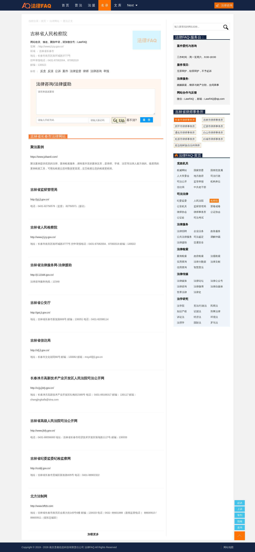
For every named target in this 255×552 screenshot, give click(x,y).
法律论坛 (199, 280)
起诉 (239, 502)
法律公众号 (216, 280)
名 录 (104, 5)
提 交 (146, 119)
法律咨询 (226, 5)
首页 (43, 21)
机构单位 (215, 181)
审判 (239, 515)
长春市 (50, 51)
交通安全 (199, 242)
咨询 (239, 527)
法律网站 (54, 21)
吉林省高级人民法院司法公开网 (53, 421)
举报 (106, 71)
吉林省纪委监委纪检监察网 (50, 458)
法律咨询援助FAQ (39, 5)
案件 (65, 71)
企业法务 (199, 231)
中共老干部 (200, 187)
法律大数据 (200, 261)
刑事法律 (215, 311)
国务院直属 (216, 170)
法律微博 (199, 286)
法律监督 (75, 71)
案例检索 (182, 256)
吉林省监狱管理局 (43, 190)
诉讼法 (180, 317)
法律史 (197, 292)
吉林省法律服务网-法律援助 (51, 265)
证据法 (197, 311)
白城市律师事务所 (213, 139)
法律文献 (215, 261)
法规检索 (215, 256)
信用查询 (182, 267)
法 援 (91, 5)
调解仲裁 (215, 236)
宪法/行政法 (200, 305)
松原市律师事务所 (185, 139)
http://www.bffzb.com (41, 506)
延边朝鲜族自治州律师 (187, 145)
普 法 (78, 5)
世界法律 (182, 292)
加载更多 (93, 534)
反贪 (43, 71)
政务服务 (215, 231)
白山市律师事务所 (213, 132)
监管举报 (199, 181)
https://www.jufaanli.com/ (44, 156)
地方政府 (199, 175)
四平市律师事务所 (185, 126)
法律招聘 (182, 231)
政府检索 (199, 256)
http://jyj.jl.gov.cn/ (39, 199)
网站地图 (228, 547)
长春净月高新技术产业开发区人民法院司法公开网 (67, 378)
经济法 (197, 317)
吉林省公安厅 (40, 303)
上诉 (239, 509)
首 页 (65, 5)
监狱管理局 (200, 206)
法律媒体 (182, 280)
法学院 (180, 305)
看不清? (132, 120)
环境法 (214, 317)
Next (132, 5)
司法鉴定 (199, 236)
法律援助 (182, 242)
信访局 (180, 187)
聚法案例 (37, 147)
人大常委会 (183, 175)
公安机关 (182, 206)
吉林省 (43, 51)
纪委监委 (182, 200)
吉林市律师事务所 (213, 119)
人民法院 (199, 200)
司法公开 (182, 181)
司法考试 (199, 217)
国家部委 (199, 170)
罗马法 (214, 322)
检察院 (214, 200)
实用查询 (182, 261)
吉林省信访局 (40, 340)
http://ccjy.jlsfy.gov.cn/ (42, 388)
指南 (239, 521)
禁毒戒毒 (215, 206)
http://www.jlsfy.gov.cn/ (42, 430)
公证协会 (215, 212)
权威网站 (182, 170)
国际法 (197, 322)
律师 (86, 71)
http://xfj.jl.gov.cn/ (39, 350)
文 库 (117, 5)
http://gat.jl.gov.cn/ (40, 312)
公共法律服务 (184, 236)
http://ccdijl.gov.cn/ (40, 468)
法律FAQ (89, 547)
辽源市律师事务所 (213, 126)
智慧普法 (199, 267)
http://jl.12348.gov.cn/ (42, 274)
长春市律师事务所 (185, 119)
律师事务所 (200, 212)
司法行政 (215, 175)
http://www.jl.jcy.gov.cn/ (51, 46)
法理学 (180, 322)
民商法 (214, 305)
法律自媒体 (216, 286)
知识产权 (182, 311)
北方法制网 (38, 496)
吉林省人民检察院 (43, 227)
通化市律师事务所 (185, 132)
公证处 (180, 217)
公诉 (58, 71)
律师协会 (182, 212)
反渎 (50, 71)
